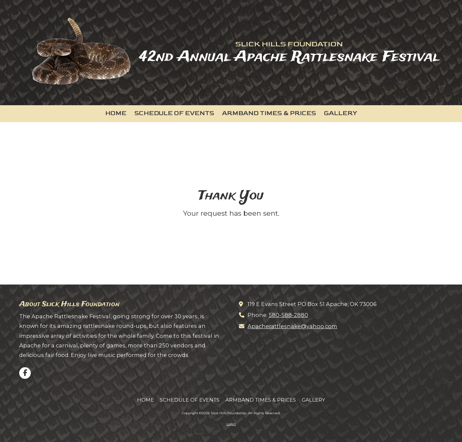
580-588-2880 (288, 315)
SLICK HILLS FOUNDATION (289, 44)
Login (231, 424)
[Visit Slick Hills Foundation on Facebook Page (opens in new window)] (25, 373)
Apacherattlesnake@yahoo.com (292, 326)
